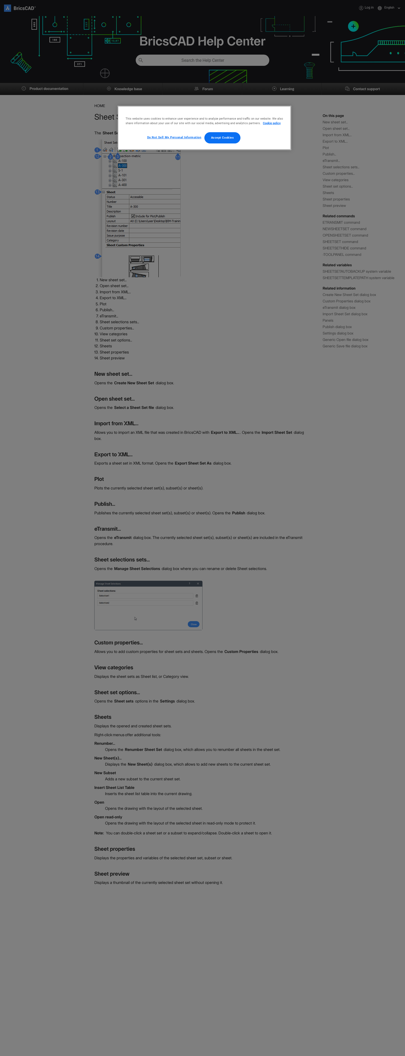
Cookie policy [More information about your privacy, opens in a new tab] (272, 123)
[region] (204, 128)
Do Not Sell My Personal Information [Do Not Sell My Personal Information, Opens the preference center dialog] (174, 137)
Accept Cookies (222, 137)
